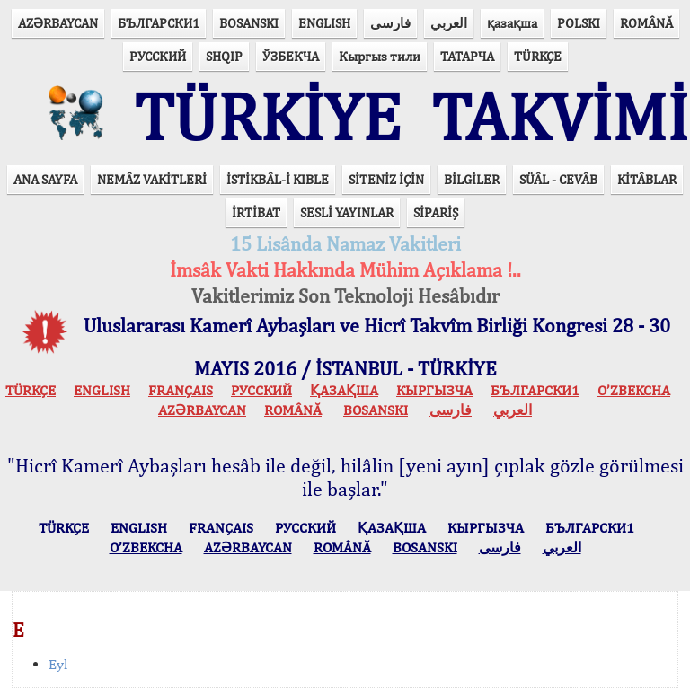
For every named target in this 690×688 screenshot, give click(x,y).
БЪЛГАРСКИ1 (158, 23)
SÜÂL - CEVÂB (558, 179)
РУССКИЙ (157, 56)
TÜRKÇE (538, 56)
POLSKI (578, 23)
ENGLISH (324, 23)
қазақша (512, 23)
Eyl (58, 664)
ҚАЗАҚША (344, 390)
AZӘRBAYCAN (58, 23)
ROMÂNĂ (646, 23)
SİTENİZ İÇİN (386, 179)
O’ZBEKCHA (633, 390)
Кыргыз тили (379, 56)
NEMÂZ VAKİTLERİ (152, 179)
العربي (448, 23)
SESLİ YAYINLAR (347, 212)
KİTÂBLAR (647, 179)
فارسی (390, 23)
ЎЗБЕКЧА (290, 56)
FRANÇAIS (180, 390)
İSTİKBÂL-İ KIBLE (277, 179)
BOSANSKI (249, 23)
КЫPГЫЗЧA (434, 390)
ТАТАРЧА (467, 56)
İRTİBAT (256, 212)
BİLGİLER (472, 179)
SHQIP (224, 56)
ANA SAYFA (45, 179)
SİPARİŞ (435, 212)
